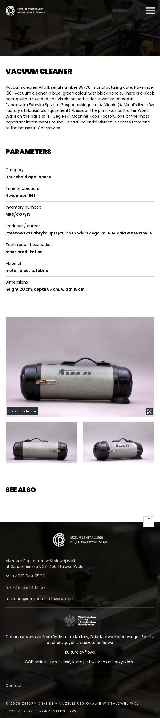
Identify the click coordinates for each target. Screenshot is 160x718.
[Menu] (150, 10)
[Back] (15, 39)
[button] (80, 367)
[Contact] (80, 685)
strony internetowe (56, 711)
